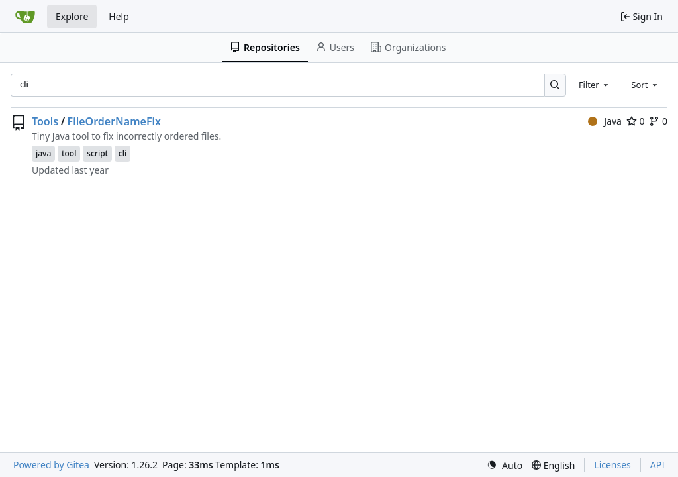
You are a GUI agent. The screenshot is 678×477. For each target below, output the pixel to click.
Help (119, 16)
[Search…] (555, 85)
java (43, 153)
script (97, 153)
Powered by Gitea (51, 464)
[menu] (504, 465)
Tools (45, 121)
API (657, 464)
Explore (72, 16)
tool (69, 153)
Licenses (612, 464)
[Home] (25, 16)
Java (605, 121)
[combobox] (594, 84)
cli (122, 153)
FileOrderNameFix (114, 121)
